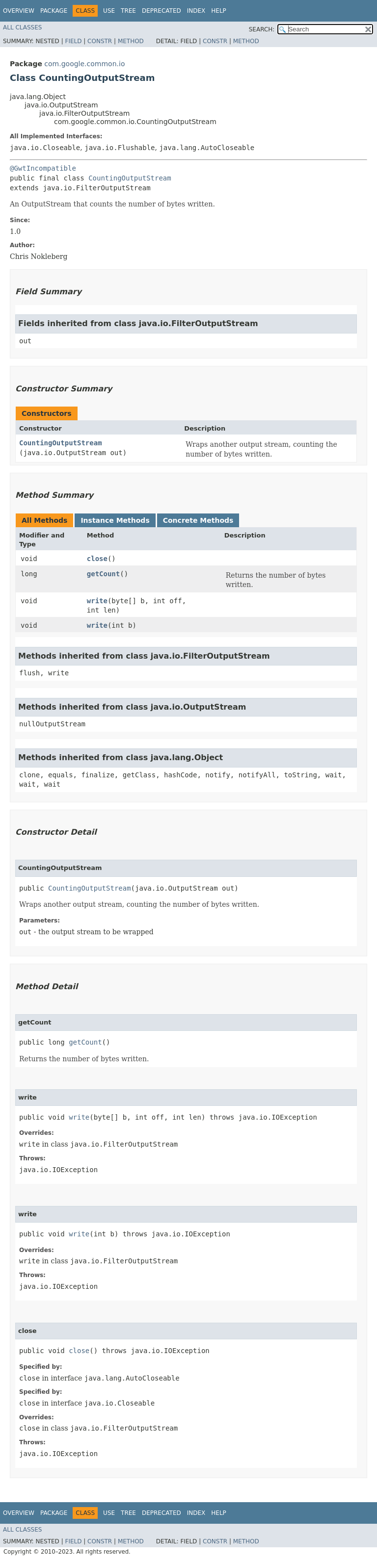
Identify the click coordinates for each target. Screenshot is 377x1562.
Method (131, 41)
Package (53, 10)
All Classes (22, 27)
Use (109, 10)
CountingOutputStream (129, 178)
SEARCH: (262, 29)
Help (218, 10)
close (97, 559)
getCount (103, 574)
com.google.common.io (84, 64)
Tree (128, 10)
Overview (18, 10)
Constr (99, 41)
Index (196, 10)
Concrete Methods (198, 520)
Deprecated (161, 10)
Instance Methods (115, 520)
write (97, 601)
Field (73, 41)
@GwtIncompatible (43, 168)
